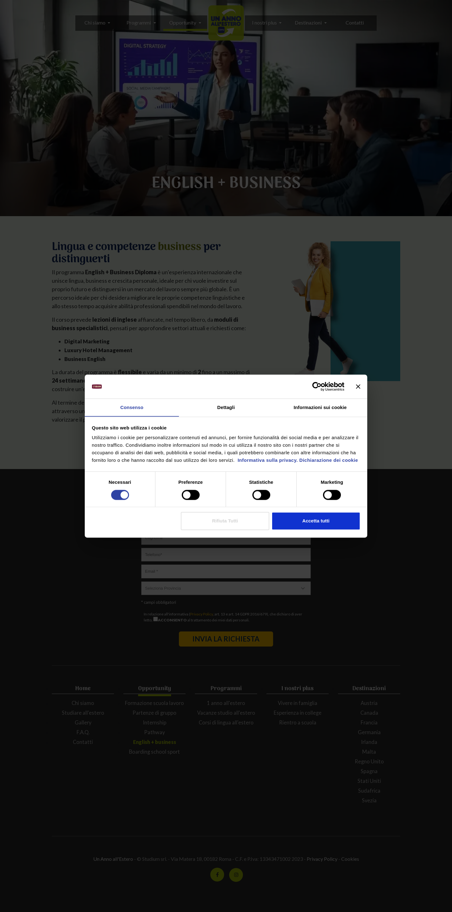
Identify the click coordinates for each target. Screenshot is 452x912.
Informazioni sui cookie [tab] (320, 407)
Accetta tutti (316, 521)
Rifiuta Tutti (225, 521)
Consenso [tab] (131, 407)
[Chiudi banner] (358, 386)
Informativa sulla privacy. (267, 460)
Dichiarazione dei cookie (328, 460)
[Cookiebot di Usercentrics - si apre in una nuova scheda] (316, 386)
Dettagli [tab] (226, 407)
